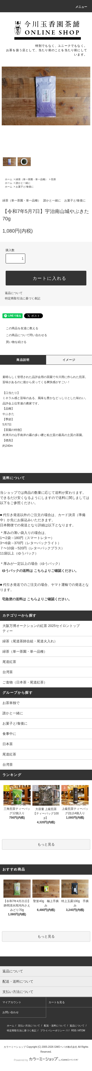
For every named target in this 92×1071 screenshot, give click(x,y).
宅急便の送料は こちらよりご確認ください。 (37, 599)
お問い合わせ (10, 1012)
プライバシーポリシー (52, 1030)
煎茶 (53, 179)
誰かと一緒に (23, 183)
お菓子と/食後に (25, 186)
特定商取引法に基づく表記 (22, 298)
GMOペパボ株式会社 (65, 1047)
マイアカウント (11, 1002)
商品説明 (22, 360)
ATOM (81, 1030)
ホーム (8, 179)
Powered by (46, 1060)
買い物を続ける (13, 342)
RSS (73, 1030)
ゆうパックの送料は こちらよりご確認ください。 (40, 571)
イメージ (69, 360)
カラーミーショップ (15, 1047)
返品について (14, 293)
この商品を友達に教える (19, 328)
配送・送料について (55, 1025)
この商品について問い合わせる (23, 335)
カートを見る (57, 1002)
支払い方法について (29, 1025)
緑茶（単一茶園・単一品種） (32, 179)
